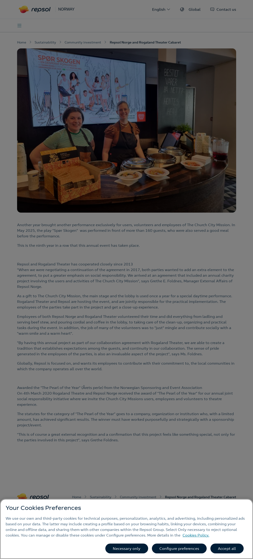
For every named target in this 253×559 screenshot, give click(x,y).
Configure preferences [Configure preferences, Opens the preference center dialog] (179, 548)
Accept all (227, 548)
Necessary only (126, 548)
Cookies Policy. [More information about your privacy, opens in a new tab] (196, 535)
